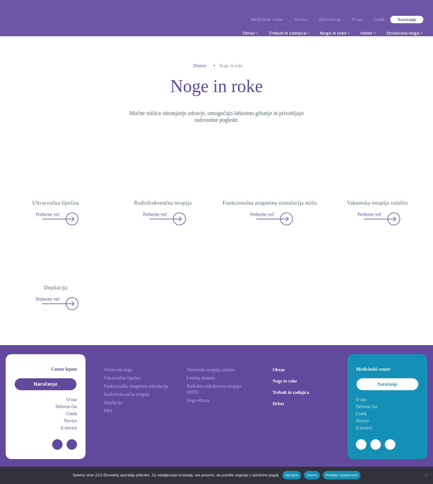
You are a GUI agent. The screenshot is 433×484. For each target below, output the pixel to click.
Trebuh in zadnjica (290, 392)
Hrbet (278, 403)
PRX (108, 410)
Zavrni (312, 475)
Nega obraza (198, 400)
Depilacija (113, 402)
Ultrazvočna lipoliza (122, 377)
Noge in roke (284, 381)
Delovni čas (330, 19)
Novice (301, 19)
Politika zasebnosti (341, 475)
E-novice (69, 427)
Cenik (379, 19)
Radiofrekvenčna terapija (127, 394)
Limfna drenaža (201, 377)
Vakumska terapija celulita (211, 369)
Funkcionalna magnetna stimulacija (136, 386)
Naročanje (406, 19)
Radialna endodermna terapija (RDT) (214, 389)
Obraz (278, 369)
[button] (250, 33)
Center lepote (64, 369)
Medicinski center (267, 19)
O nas (357, 19)
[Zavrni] (426, 475)
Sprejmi (291, 475)
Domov (200, 65)
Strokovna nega (118, 369)
